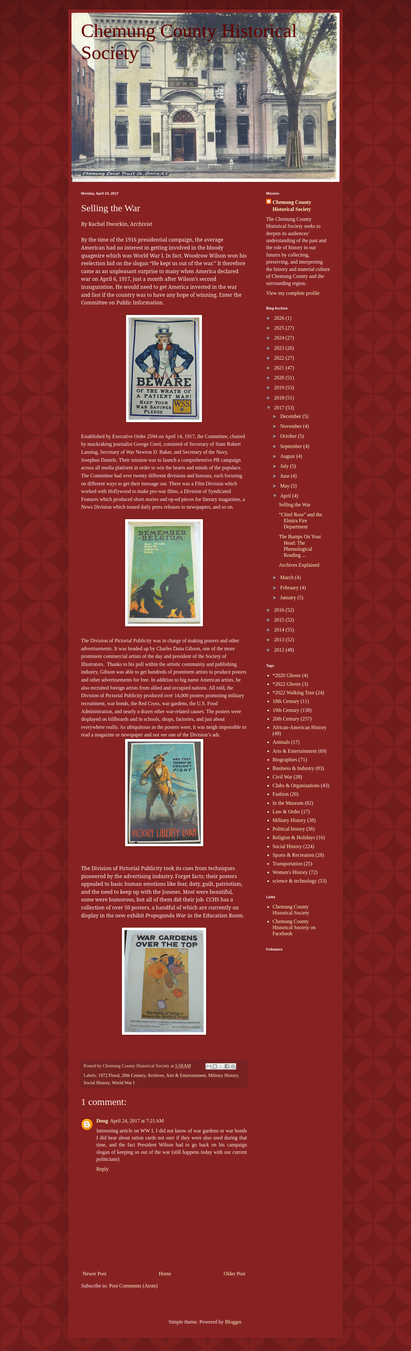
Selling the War (294, 504)
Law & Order (286, 811)
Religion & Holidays (294, 837)
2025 (280, 328)
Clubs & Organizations (296, 785)
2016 (280, 610)
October (289, 436)
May (285, 486)
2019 (280, 387)
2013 (280, 639)
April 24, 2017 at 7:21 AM (137, 1120)
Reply (102, 1169)
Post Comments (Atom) (133, 1285)
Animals (281, 742)
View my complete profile (292, 293)
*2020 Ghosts (287, 675)
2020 (280, 377)
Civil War (282, 777)
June (285, 476)
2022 (280, 358)
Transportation (288, 863)
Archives (155, 1075)
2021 (280, 367)
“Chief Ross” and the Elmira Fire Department (300, 520)
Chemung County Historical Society (292, 205)
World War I (123, 1082)
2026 (280, 318)
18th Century (286, 701)
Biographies (285, 759)
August (288, 456)
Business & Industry (293, 768)
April (286, 495)
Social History (97, 1082)
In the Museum (288, 803)
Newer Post (94, 1273)
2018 (280, 397)
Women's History (290, 872)
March (287, 577)
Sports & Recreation (293, 855)
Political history (289, 829)
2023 (280, 348)
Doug (102, 1120)
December (291, 416)
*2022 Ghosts (287, 684)
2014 (280, 629)
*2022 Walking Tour (293, 692)
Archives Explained (299, 565)
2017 (280, 407)
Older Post (234, 1273)
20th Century (134, 1075)
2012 (280, 650)
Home (165, 1273)
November (291, 426)
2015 (280, 620)
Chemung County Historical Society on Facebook (294, 927)
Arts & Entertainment (186, 1075)
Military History (223, 1075)
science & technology (295, 881)
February (290, 587)
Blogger (233, 1322)
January (288, 597)
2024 (280, 337)
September (291, 446)
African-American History (299, 727)
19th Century (286, 710)
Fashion (281, 794)
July (285, 466)
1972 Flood (108, 1075)
